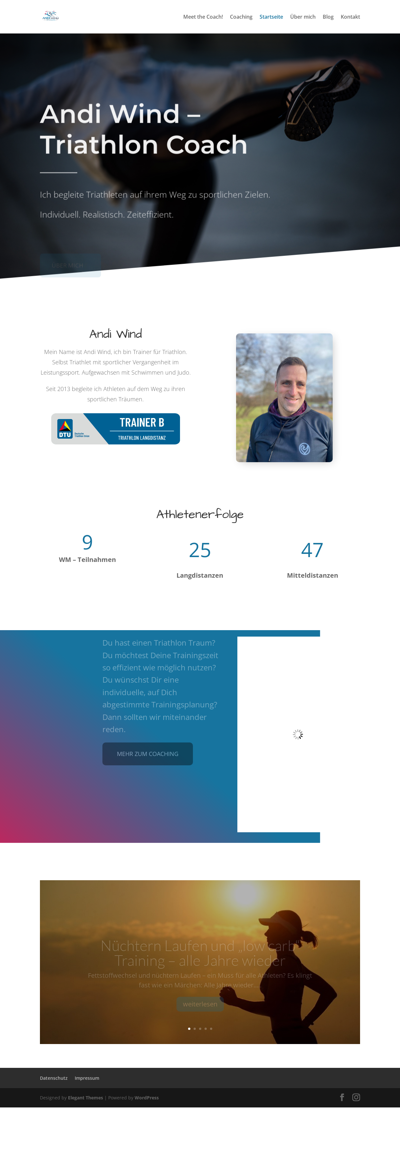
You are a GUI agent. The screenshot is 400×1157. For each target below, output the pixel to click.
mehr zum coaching (147, 754)
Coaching (241, 17)
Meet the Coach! (203, 17)
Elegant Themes (85, 1098)
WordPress (147, 1098)
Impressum (87, 1078)
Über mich (303, 17)
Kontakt (350, 17)
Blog (328, 17)
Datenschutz (54, 1078)
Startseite (271, 17)
